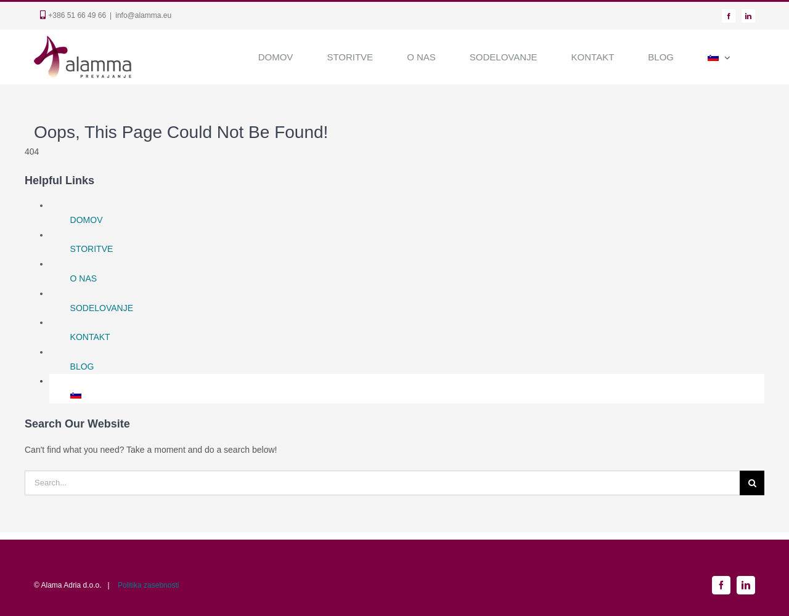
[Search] (752, 483)
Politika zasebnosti (148, 585)
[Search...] (382, 483)
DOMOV (86, 220)
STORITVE (91, 249)
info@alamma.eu (143, 15)
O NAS (83, 278)
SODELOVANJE (101, 308)
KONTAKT (90, 337)
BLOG (82, 366)
